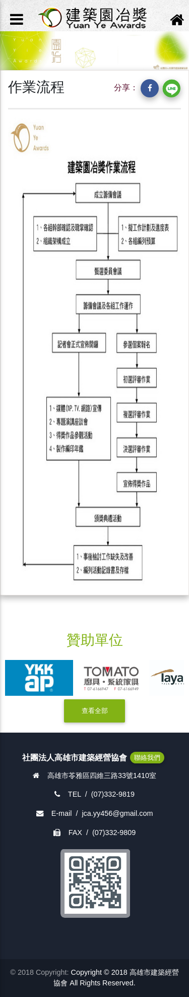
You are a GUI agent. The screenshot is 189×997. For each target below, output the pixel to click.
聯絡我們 (147, 757)
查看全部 (95, 710)
